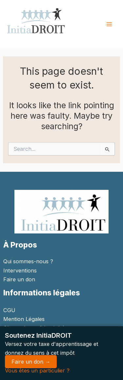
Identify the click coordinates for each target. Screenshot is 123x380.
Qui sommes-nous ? (28, 261)
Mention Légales (24, 319)
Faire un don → (30, 361)
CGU (9, 310)
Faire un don (19, 279)
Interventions (20, 270)
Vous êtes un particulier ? (37, 370)
